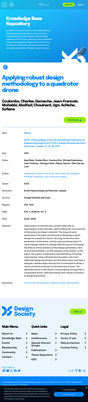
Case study (29, 282)
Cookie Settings (69, 390)
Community (8, 352)
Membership (9, 348)
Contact (6, 357)
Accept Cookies (69, 394)
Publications (38, 350)
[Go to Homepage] (44, 4)
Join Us (69, 4)
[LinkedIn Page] (3, 370)
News (34, 334)
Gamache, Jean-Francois (56, 173)
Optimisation (72, 282)
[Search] (11, 4)
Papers (27, 132)
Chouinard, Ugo (41, 176)
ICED (33, 359)
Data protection (70, 343)
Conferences (39, 338)
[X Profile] (19, 370)
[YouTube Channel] (7, 370)
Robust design (58, 282)
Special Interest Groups (40, 344)
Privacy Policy (69, 334)
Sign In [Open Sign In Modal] (80, 4)
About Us (7, 334)
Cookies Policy (69, 348)
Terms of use (68, 338)
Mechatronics (43, 282)
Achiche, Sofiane (58, 176)
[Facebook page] (15, 370)
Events (6, 343)
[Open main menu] (4, 4)
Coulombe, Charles (33, 173)
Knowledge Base (11, 338)
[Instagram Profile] (11, 370)
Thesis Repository (42, 355)
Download (75, 119)
